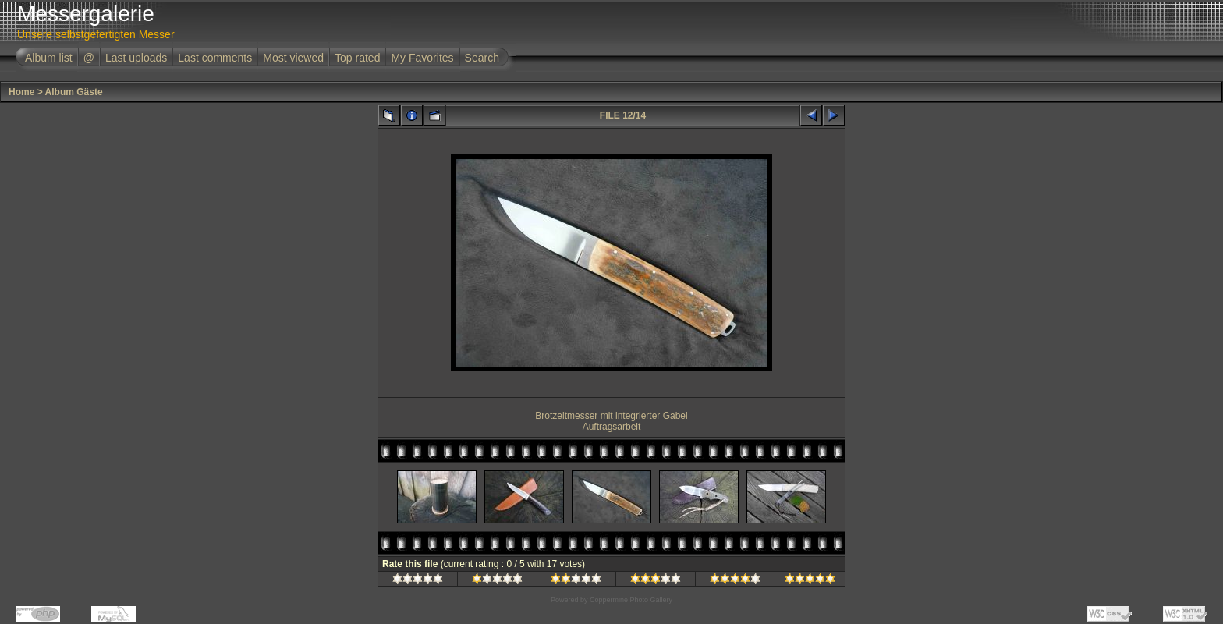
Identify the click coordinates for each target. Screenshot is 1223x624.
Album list (49, 57)
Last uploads (136, 57)
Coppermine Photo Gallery (631, 600)
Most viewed (293, 57)
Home (21, 92)
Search (482, 57)
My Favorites (422, 57)
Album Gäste (74, 92)
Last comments (215, 57)
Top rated (357, 57)
